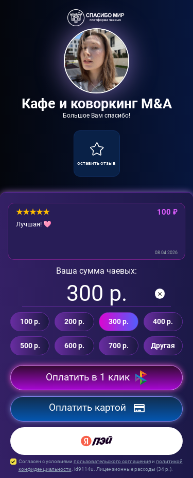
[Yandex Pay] (96, 441)
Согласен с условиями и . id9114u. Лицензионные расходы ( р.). (96, 465)
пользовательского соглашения (112, 461)
